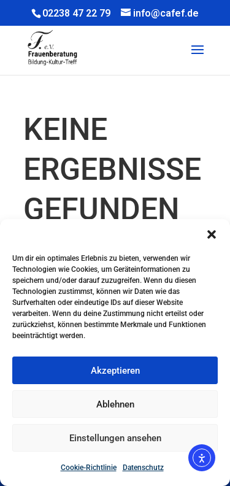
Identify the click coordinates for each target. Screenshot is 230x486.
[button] (211, 234)
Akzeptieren (115, 370)
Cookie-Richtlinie (89, 467)
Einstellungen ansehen (115, 438)
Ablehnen (115, 404)
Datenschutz (143, 467)
